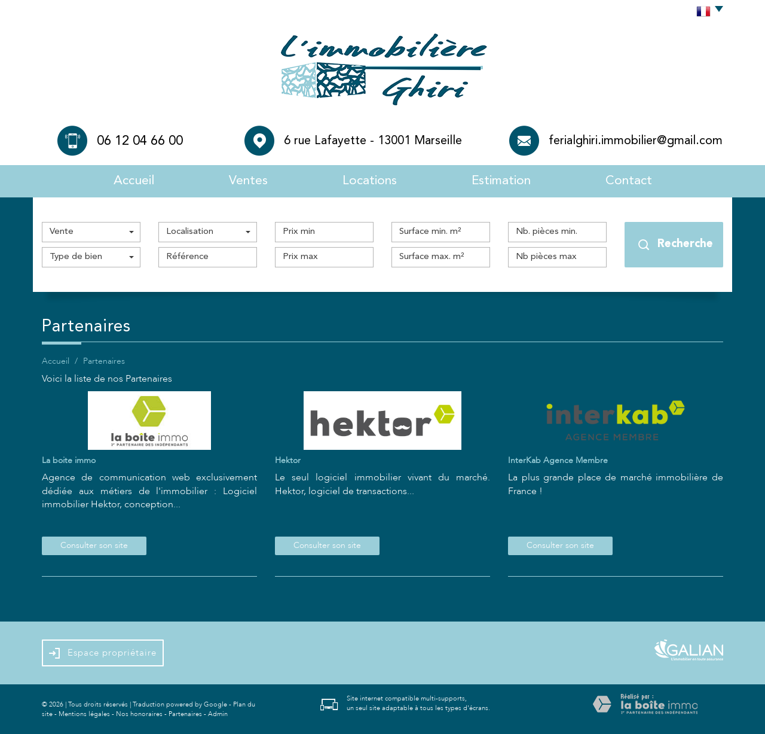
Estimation (501, 181)
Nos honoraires (139, 713)
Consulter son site (94, 545)
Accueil (134, 181)
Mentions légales (84, 713)
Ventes (248, 181)
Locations (369, 181)
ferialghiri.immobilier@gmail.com (636, 141)
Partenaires (185, 713)
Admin (218, 713)
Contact (628, 181)
